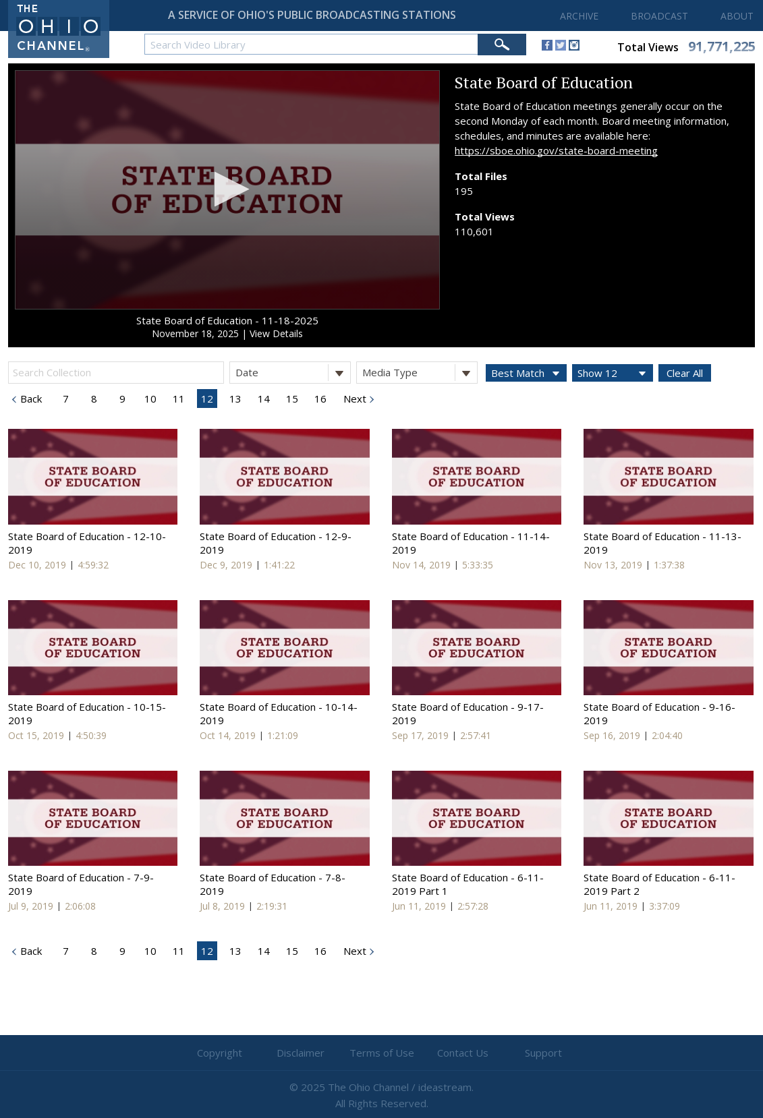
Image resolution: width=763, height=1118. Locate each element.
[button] (228, 189)
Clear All (685, 373)
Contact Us (462, 1052)
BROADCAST (659, 15)
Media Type (419, 372)
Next (353, 398)
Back (30, 398)
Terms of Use (381, 1052)
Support (543, 1052)
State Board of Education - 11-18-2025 (227, 320)
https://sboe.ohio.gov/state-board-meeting (556, 150)
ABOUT (737, 15)
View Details (276, 333)
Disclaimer (300, 1052)
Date (292, 372)
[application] (227, 190)
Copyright (219, 1052)
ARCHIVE (579, 15)
